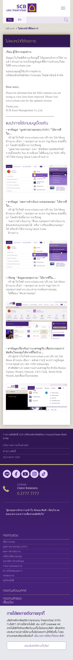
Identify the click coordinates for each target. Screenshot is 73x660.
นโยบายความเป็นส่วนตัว (16, 445)
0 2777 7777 (28, 493)
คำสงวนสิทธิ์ (9, 451)
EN (19, 20)
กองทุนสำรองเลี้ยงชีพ (12, 600)
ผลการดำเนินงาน (12, 551)
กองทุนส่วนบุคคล (14, 590)
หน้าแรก (10, 28)
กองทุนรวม (10, 535)
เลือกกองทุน (9, 541)
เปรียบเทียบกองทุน (12, 556)
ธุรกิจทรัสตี (8, 580)
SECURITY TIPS (11, 457)
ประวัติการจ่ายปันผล (13, 561)
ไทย (10, 20)
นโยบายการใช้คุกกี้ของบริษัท (49, 636)
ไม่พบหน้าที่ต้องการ (28, 28)
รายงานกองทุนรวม (12, 566)
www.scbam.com (21, 65)
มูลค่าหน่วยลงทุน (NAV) (15, 546)
